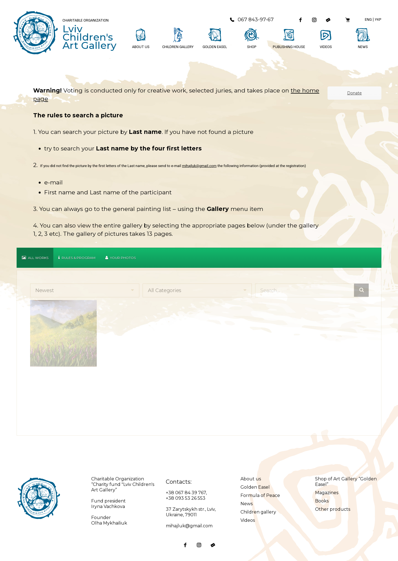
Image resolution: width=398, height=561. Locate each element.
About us (250, 478)
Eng (368, 19)
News (246, 503)
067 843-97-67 (251, 20)
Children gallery (258, 512)
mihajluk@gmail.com (199, 166)
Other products (332, 509)
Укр (378, 19)
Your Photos (120, 257)
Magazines (326, 492)
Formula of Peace (260, 495)
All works (35, 257)
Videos (247, 520)
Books (322, 501)
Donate (354, 93)
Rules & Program (76, 257)
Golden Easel (255, 487)
